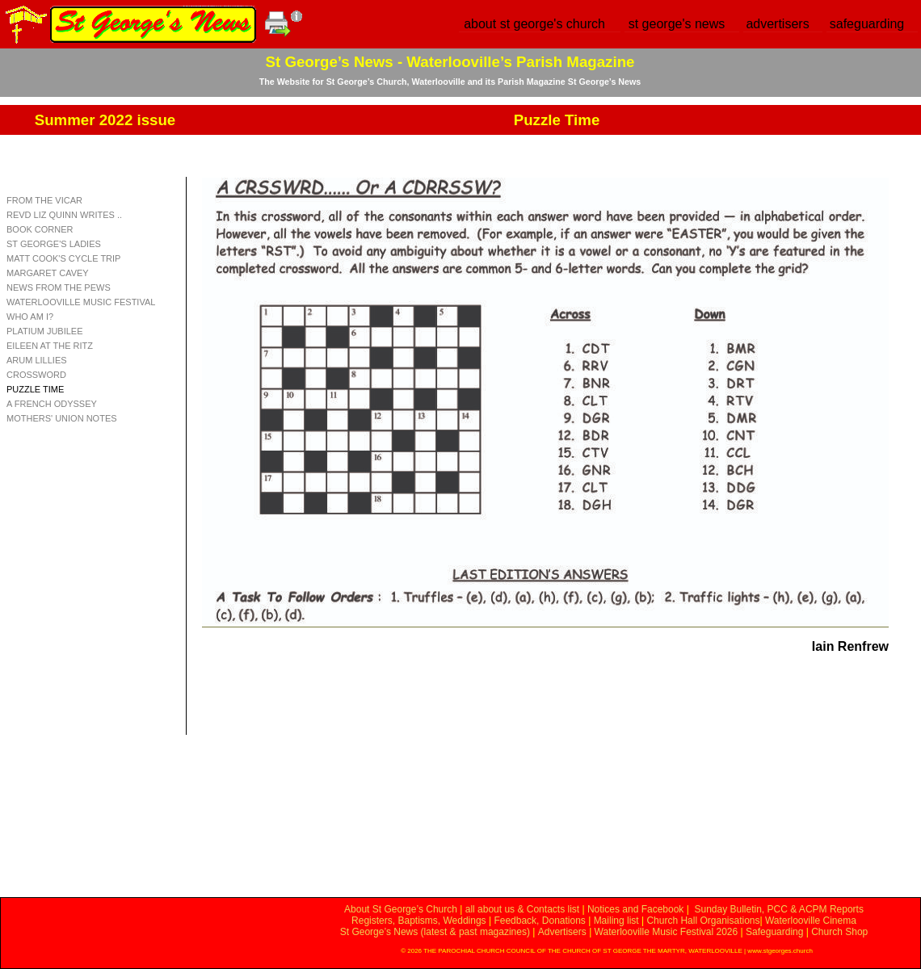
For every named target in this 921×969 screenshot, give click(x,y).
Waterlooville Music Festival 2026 (668, 932)
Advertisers (562, 932)
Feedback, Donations (539, 920)
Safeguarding (774, 932)
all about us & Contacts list (522, 909)
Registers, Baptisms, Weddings (418, 920)
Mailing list (616, 920)
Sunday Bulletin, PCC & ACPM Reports (778, 909)
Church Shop (839, 932)
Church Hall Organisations (702, 920)
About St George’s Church (400, 909)
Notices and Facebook (635, 909)
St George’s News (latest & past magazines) (435, 932)
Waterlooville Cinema (810, 920)
